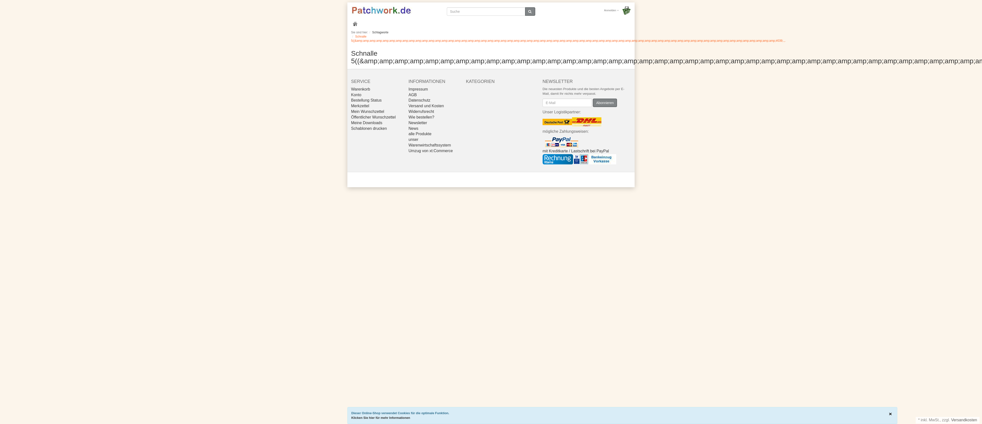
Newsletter (418, 123)
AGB (413, 95)
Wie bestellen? (421, 117)
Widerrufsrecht (421, 111)
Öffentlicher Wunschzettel (373, 117)
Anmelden (611, 10)
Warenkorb (360, 89)
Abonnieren (605, 103)
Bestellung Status (366, 100)
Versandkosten (964, 420)
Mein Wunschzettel (367, 111)
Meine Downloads (366, 123)
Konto (356, 95)
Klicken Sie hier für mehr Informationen (380, 418)
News (413, 128)
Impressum (418, 89)
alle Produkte (420, 134)
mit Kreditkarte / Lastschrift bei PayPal (576, 151)
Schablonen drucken (369, 128)
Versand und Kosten (426, 106)
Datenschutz (419, 100)
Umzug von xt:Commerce (431, 151)
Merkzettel (360, 106)
